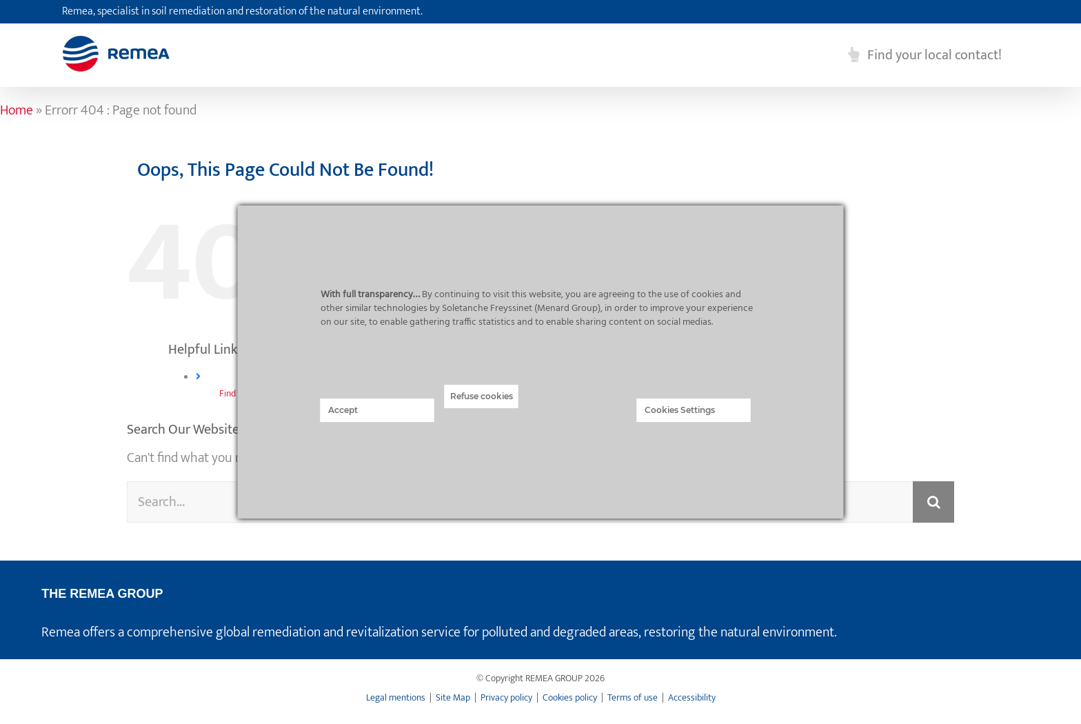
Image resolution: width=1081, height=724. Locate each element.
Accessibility (692, 697)
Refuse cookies (481, 396)
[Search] (933, 502)
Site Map (453, 697)
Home (16, 110)
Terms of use (632, 697)
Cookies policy (570, 697)
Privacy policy (506, 697)
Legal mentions (395, 697)
